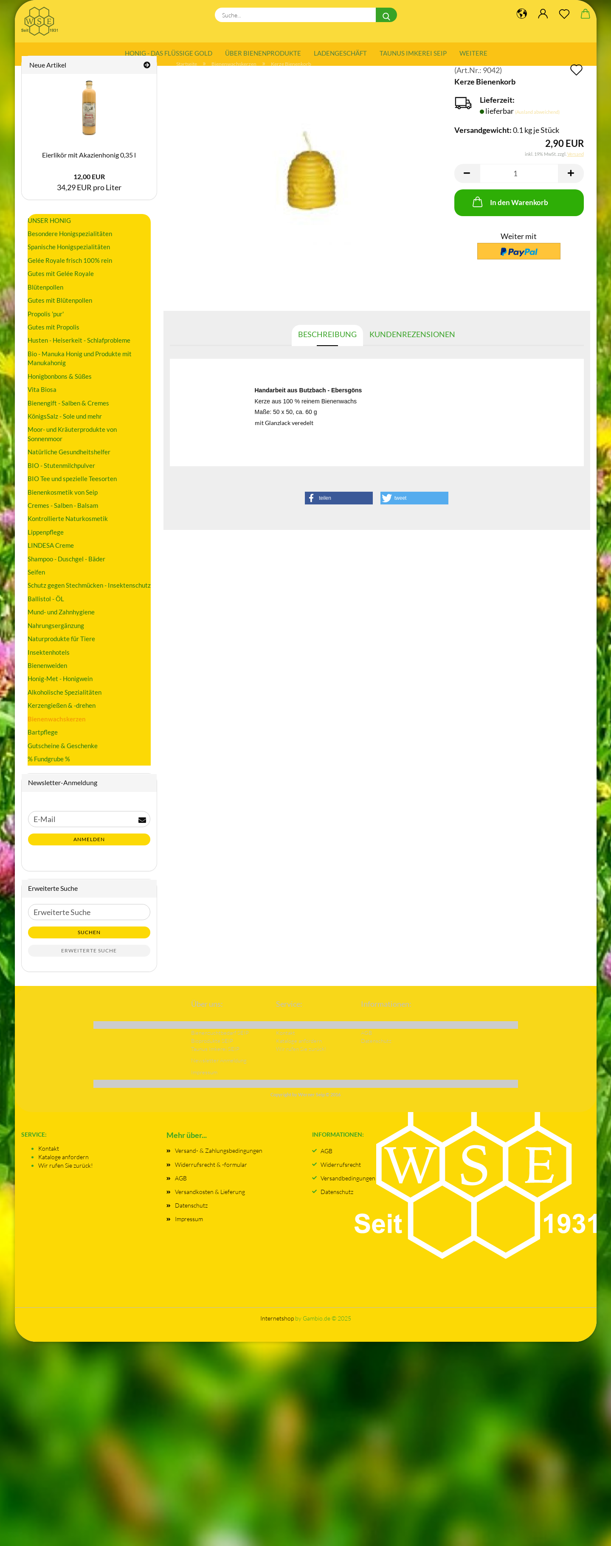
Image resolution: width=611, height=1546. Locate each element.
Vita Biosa (42, 402)
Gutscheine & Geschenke (63, 758)
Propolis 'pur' (46, 326)
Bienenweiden (47, 677)
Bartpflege (43, 745)
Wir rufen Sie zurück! (65, 1177)
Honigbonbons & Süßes (60, 388)
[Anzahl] (519, 185)
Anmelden (89, 852)
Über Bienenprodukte (263, 53)
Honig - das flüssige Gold (168, 53)
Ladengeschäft (340, 53)
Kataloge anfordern (63, 1169)
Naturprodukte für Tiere (61, 651)
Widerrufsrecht (341, 1176)
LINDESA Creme (51, 558)
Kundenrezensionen (412, 346)
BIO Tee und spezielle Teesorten (72, 491)
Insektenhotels (49, 664)
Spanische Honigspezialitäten (69, 259)
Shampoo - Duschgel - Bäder (66, 571)
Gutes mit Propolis (53, 339)
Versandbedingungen (348, 1190)
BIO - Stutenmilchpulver (61, 478)
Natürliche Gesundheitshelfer (69, 464)
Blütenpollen (45, 299)
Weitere (473, 53)
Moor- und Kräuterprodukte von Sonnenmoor (72, 446)
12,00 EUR (89, 189)
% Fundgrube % (49, 771)
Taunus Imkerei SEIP (413, 53)
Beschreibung (327, 346)
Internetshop (277, 1331)
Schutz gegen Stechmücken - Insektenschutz (89, 598)
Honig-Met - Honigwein (60, 691)
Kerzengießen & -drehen (62, 718)
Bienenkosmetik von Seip (63, 504)
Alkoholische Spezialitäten (64, 704)
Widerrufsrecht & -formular (211, 1176)
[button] (467, 185)
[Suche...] (386, 15)
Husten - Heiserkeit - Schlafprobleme (79, 353)
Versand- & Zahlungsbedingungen (218, 1163)
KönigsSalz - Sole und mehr (65, 428)
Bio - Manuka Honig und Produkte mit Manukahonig (80, 370)
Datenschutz (191, 1218)
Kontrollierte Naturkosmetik (68, 531)
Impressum (189, 1231)
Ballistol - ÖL (46, 611)
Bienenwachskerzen (57, 731)
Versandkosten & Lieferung (210, 1204)
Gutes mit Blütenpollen (60, 313)
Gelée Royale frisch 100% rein (70, 272)
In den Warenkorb (509, 214)
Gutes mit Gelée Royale (61, 286)
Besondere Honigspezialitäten (70, 246)
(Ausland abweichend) (537, 124)
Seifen (36, 584)
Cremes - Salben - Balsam (63, 517)
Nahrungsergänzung (56, 638)
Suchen (89, 944)
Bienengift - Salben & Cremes (68, 415)
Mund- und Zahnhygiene (61, 624)
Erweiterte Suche (89, 963)
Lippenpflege (46, 544)
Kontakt (48, 1160)
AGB (181, 1190)
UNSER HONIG (49, 233)
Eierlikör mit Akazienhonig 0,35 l (89, 167)
